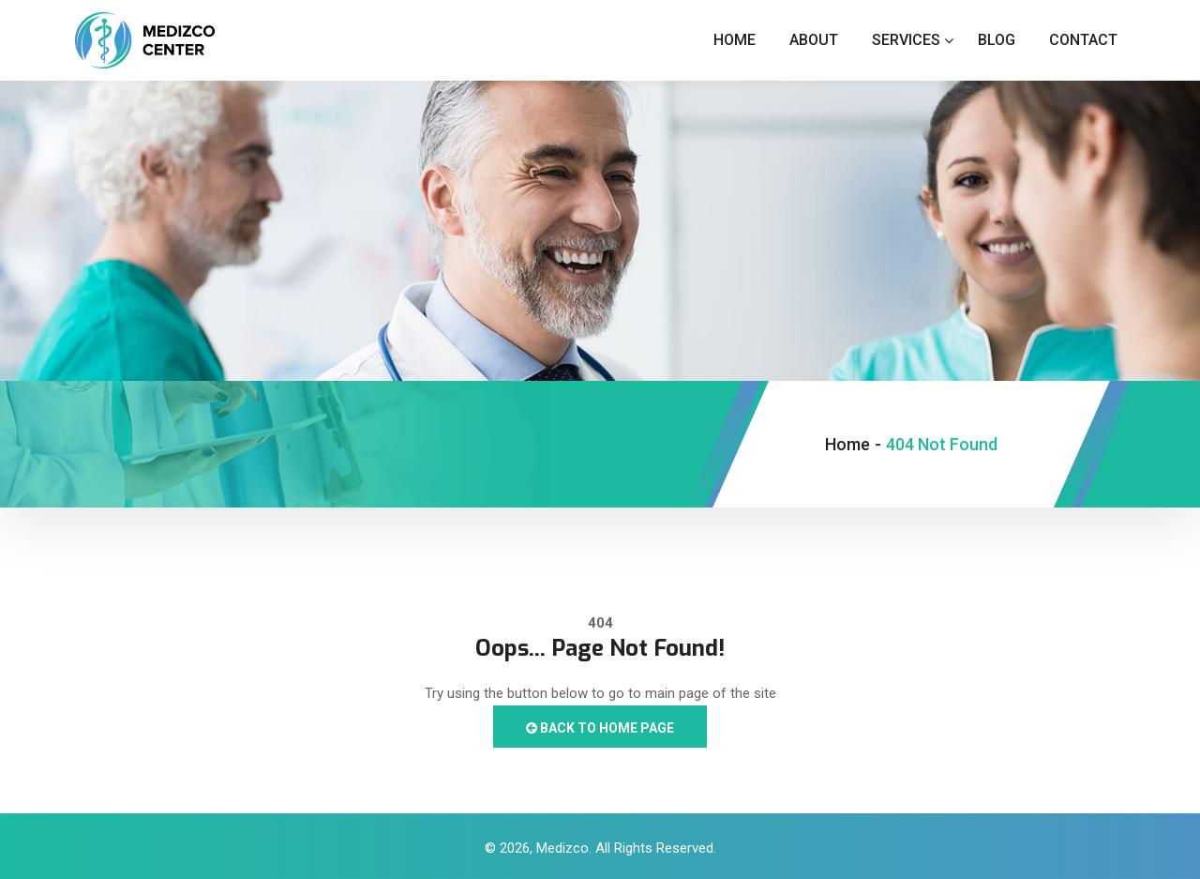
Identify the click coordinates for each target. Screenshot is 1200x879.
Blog (996, 40)
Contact (1083, 40)
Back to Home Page (600, 727)
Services (906, 40)
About (813, 40)
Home (734, 40)
